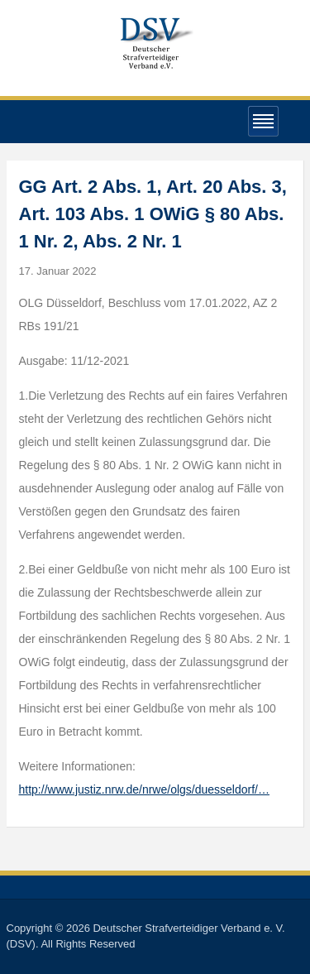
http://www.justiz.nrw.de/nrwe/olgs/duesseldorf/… (144, 789)
